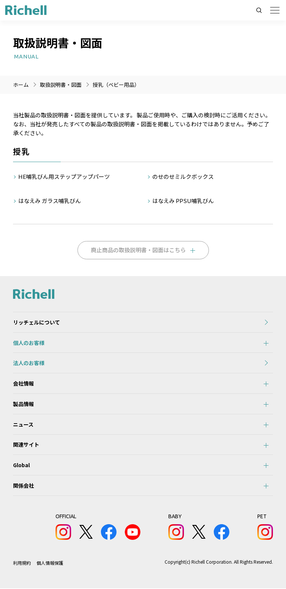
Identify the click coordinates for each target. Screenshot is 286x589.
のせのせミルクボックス (183, 176)
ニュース (23, 424)
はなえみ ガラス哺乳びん (49, 201)
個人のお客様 (28, 342)
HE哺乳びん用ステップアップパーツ (64, 176)
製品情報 (23, 404)
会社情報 (23, 383)
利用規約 (22, 563)
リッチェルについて (36, 322)
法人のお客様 (28, 363)
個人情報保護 (49, 563)
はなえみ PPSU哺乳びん (183, 201)
